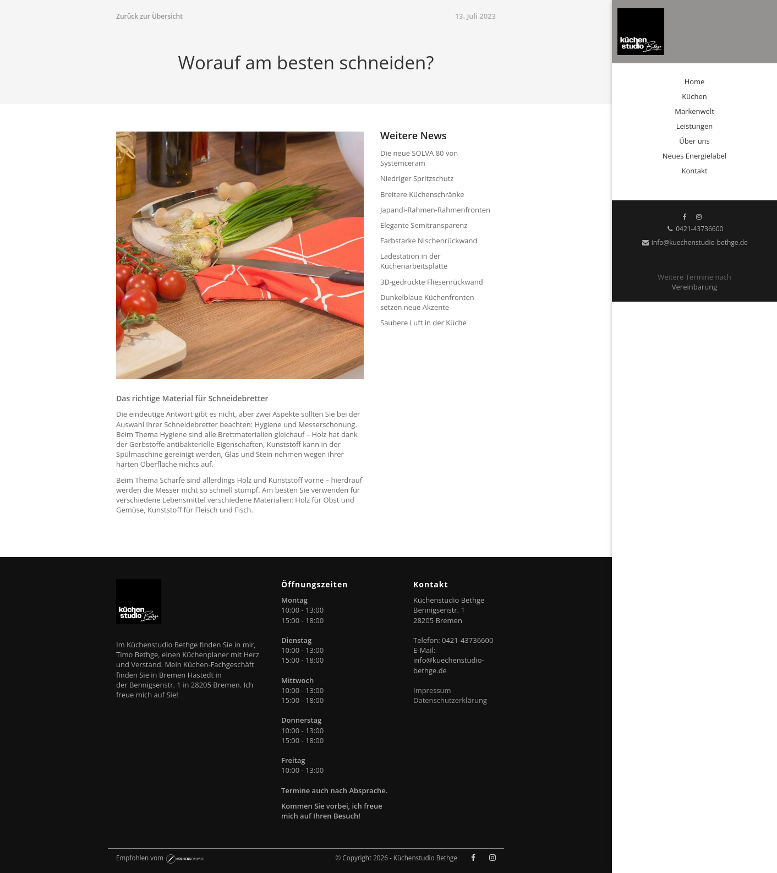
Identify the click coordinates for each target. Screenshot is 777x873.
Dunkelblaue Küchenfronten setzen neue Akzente (427, 302)
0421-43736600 (695, 228)
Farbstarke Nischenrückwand (428, 240)
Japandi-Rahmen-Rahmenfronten (435, 210)
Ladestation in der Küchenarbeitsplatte (413, 261)
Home (695, 81)
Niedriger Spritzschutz (416, 178)
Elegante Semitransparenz (423, 225)
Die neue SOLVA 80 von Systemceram (419, 158)
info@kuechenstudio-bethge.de (694, 242)
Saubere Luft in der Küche (423, 323)
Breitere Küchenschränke (422, 194)
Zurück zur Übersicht (149, 16)
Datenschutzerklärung (450, 700)
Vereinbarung (694, 287)
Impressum (432, 690)
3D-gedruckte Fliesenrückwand (431, 282)
